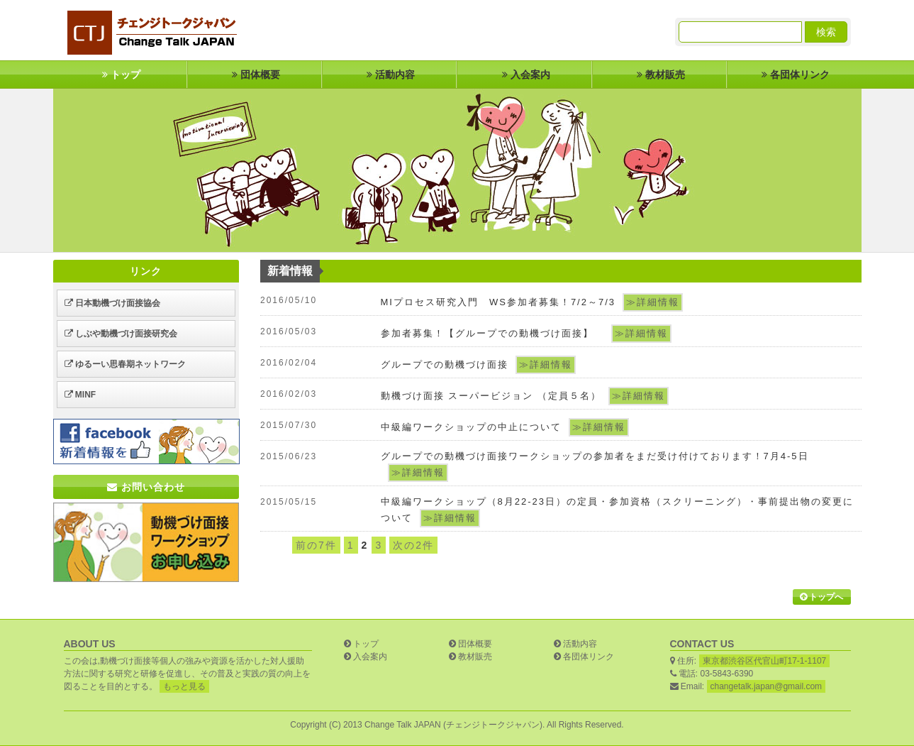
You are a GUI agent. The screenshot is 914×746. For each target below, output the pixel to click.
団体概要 (254, 74)
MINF (80, 395)
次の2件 (413, 545)
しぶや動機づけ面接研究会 (121, 334)
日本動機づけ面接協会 (112, 303)
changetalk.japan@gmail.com (766, 686)
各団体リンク (794, 74)
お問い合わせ (146, 487)
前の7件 (316, 545)
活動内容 (389, 74)
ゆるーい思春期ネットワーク (125, 364)
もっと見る (184, 686)
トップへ (821, 597)
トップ (119, 74)
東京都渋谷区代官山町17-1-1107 (765, 661)
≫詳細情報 (652, 302)
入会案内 (524, 74)
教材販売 (659, 74)
